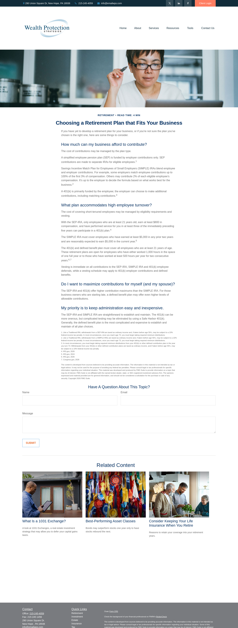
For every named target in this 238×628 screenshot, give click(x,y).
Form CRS (113, 611)
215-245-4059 (83, 3)
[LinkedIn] (178, 3)
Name (25, 392)
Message (27, 413)
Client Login (205, 3)
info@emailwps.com (109, 3)
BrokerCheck (161, 617)
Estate (75, 620)
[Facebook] (188, 3)
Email (124, 392)
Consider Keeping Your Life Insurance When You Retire (171, 523)
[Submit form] (30, 443)
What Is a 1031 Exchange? (44, 521)
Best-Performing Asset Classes (111, 521)
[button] (123, 28)
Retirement (77, 613)
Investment (77, 616)
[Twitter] (169, 3)
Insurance (77, 623)
